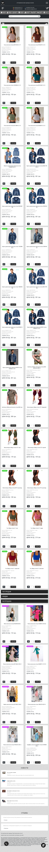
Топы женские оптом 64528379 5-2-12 (36, 125)
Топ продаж (6, 592)
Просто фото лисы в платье (12, 800)
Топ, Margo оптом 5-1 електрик (37, 568)
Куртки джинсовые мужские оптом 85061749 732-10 (37, 166)
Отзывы (24, 813)
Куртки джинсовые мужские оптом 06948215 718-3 (12, 328)
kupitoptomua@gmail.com (31, 8)
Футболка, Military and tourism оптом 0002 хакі (12, 407)
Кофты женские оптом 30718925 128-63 (12, 704)
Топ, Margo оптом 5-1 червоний (12, 568)
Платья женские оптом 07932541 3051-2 (12, 744)
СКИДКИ (5, 596)
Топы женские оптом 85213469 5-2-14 (36, 85)
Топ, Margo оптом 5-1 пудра (37, 528)
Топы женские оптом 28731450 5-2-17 (12, 45)
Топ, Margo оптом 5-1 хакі (12, 528)
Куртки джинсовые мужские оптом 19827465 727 (37, 207)
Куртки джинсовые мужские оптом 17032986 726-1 (12, 247)
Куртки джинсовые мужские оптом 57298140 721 (37, 247)
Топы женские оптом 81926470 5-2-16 (36, 45)
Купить (13, 62)
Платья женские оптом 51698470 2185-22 (37, 623)
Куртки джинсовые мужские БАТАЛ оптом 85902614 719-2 (36, 328)
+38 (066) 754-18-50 (30, 7)
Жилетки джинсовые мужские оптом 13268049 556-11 (12, 166)
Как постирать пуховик (11, 772)
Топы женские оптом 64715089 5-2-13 (12, 125)
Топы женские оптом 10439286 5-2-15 (12, 85)
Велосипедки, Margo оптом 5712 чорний (37, 447)
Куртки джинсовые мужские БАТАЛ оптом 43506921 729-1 (12, 368)
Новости (24, 768)
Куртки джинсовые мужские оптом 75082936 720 (12, 287)
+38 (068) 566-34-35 (18, 8)
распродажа (6, 601)
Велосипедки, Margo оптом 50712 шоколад (12, 487)
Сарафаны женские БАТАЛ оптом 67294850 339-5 (37, 745)
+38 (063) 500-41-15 (18, 7)
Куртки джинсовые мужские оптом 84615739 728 (37, 287)
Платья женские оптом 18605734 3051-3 (37, 704)
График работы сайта (11, 780)
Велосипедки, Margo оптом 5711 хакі (12, 447)
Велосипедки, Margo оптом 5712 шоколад (36, 487)
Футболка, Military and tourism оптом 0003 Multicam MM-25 (37, 367)
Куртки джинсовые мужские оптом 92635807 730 (12, 207)
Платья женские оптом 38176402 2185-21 (12, 664)
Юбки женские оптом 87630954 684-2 (12, 623)
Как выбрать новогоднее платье (13, 790)
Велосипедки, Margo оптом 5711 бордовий (36, 407)
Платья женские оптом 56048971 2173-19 (37, 664)
